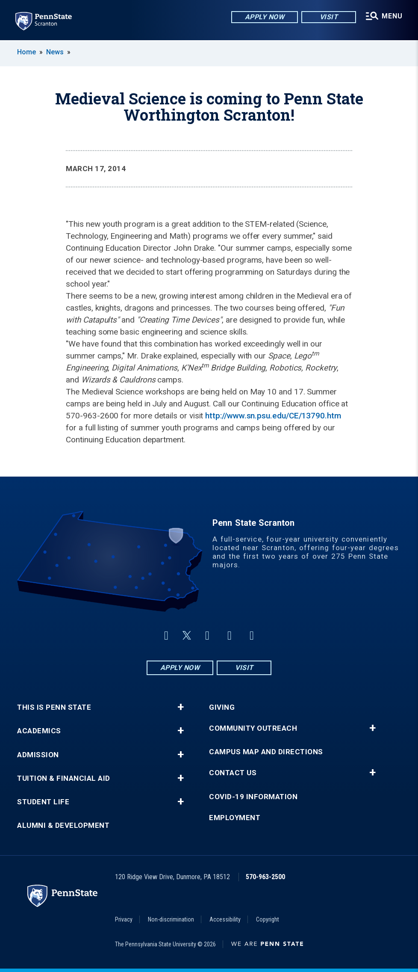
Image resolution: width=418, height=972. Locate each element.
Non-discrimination (171, 919)
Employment (234, 818)
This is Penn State (54, 707)
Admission (38, 755)
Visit (329, 17)
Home (26, 52)
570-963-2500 (265, 877)
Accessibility (225, 919)
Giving (222, 707)
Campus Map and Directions (266, 752)
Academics (39, 731)
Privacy (123, 919)
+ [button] (180, 707)
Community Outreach (253, 728)
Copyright (267, 919)
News (55, 52)
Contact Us (232, 773)
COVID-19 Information (253, 797)
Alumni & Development (63, 825)
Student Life (43, 802)
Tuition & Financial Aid (63, 778)
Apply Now (265, 17)
